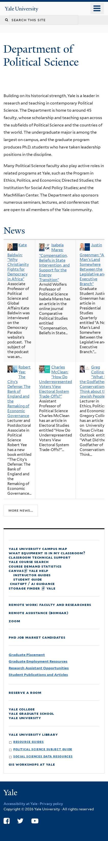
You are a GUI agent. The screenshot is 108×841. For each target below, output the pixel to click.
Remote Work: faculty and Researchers (50, 604)
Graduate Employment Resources (38, 661)
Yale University (25, 718)
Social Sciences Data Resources (43, 756)
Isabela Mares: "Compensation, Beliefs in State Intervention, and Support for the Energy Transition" (54, 262)
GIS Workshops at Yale (32, 764)
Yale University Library (33, 734)
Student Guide (27, 579)
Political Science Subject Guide (42, 749)
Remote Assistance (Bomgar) (38, 612)
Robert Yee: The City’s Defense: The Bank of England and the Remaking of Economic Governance (19, 391)
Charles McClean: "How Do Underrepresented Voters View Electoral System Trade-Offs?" (55, 382)
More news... (20, 510)
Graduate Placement (27, 655)
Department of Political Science (42, 55)
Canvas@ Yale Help (28, 570)
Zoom (14, 621)
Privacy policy (51, 804)
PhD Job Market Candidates (37, 637)
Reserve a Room (25, 692)
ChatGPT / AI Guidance (32, 583)
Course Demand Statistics (35, 566)
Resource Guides (28, 742)
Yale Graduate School (31, 713)
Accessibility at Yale (21, 804)
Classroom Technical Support (39, 557)
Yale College (22, 709)
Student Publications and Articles (38, 675)
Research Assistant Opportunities (39, 668)
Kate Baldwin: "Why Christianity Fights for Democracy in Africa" (18, 262)
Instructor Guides (32, 575)
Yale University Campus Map (38, 548)
